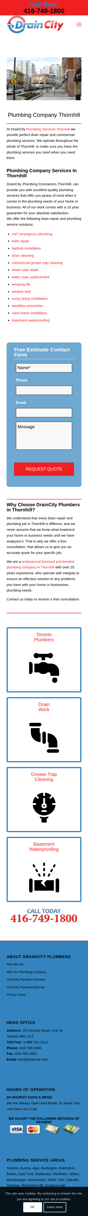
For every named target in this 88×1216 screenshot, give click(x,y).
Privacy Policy (16, 994)
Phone (23, 380)
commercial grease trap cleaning (37, 263)
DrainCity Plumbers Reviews (26, 979)
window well (21, 291)
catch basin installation (29, 313)
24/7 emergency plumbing (32, 234)
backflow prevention (27, 306)
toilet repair (20, 241)
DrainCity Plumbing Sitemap (26, 987)
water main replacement (30, 277)
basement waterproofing (31, 320)
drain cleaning (23, 255)
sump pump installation (30, 298)
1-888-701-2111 (35, 1042)
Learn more (55, 1207)
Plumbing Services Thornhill (48, 129)
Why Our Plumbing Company (26, 972)
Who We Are (15, 964)
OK (32, 1207)
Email (22, 402)
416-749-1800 (43, 10)
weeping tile (21, 284)
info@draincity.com (33, 1059)
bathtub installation (26, 248)
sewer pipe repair (25, 270)
